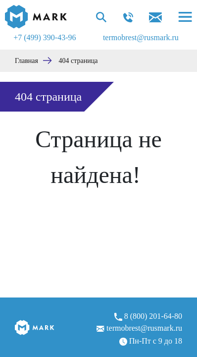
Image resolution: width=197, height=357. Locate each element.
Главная (26, 60)
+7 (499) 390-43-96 (44, 37)
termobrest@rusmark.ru (141, 37)
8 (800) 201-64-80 (148, 316)
